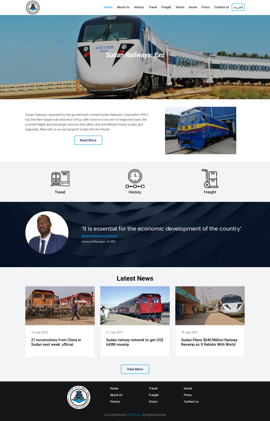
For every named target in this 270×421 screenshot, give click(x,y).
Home (114, 388)
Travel (153, 388)
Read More (88, 140)
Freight (154, 395)
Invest (188, 388)
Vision (153, 401)
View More (135, 369)
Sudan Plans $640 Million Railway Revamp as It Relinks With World (209, 342)
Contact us (191, 401)
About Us (116, 395)
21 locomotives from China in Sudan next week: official (56, 342)
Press (188, 395)
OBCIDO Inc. (134, 414)
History (115, 401)
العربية (238, 7)
